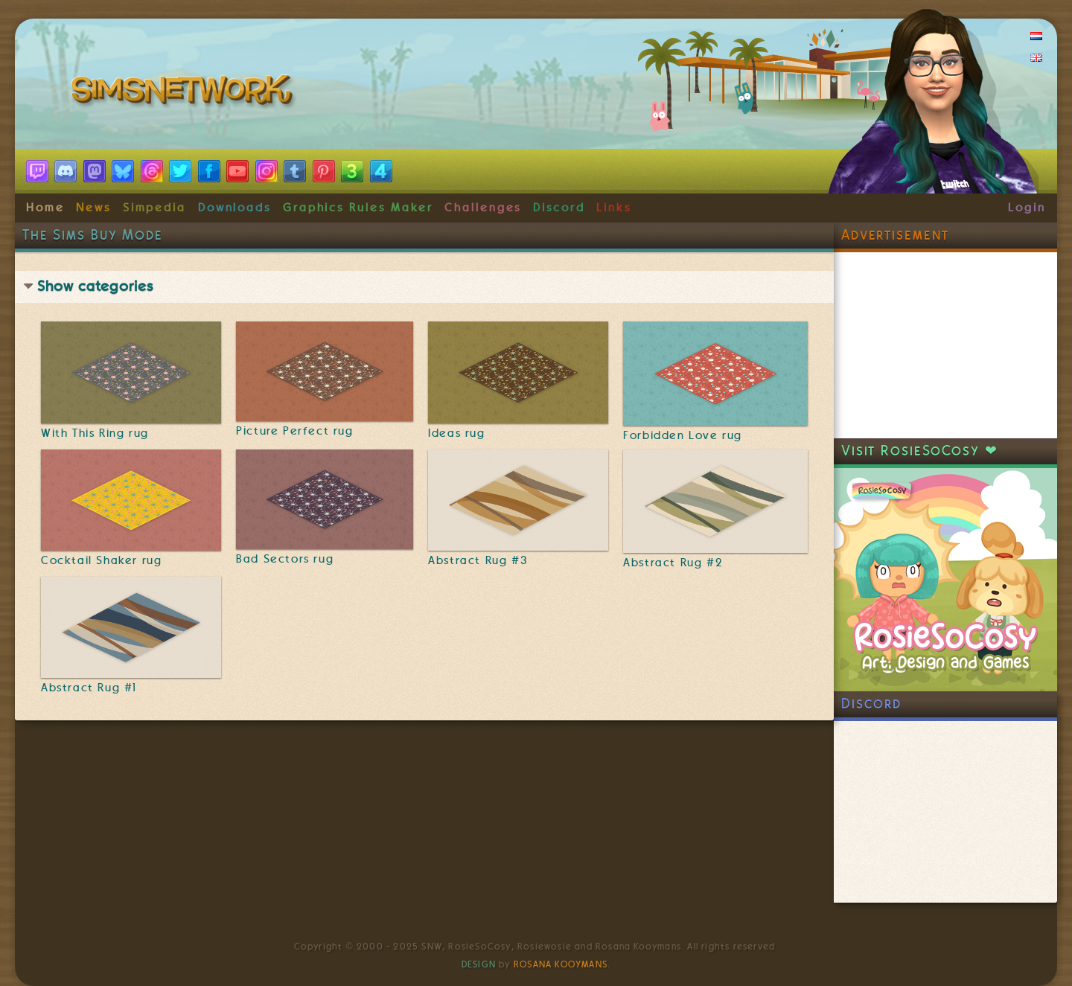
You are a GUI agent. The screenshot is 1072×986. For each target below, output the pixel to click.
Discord (559, 207)
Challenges (482, 207)
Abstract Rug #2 (673, 562)
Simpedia (154, 207)
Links (613, 207)
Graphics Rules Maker (358, 207)
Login (1027, 207)
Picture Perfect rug (294, 431)
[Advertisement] (945, 345)
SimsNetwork (185, 93)
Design (479, 964)
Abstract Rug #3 (477, 560)
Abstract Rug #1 (89, 687)
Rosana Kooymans (560, 964)
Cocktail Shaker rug (101, 560)
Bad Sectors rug (285, 559)
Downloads (234, 207)
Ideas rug (456, 433)
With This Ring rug (95, 433)
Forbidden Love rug (682, 435)
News (93, 207)
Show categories (95, 286)
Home (45, 207)
